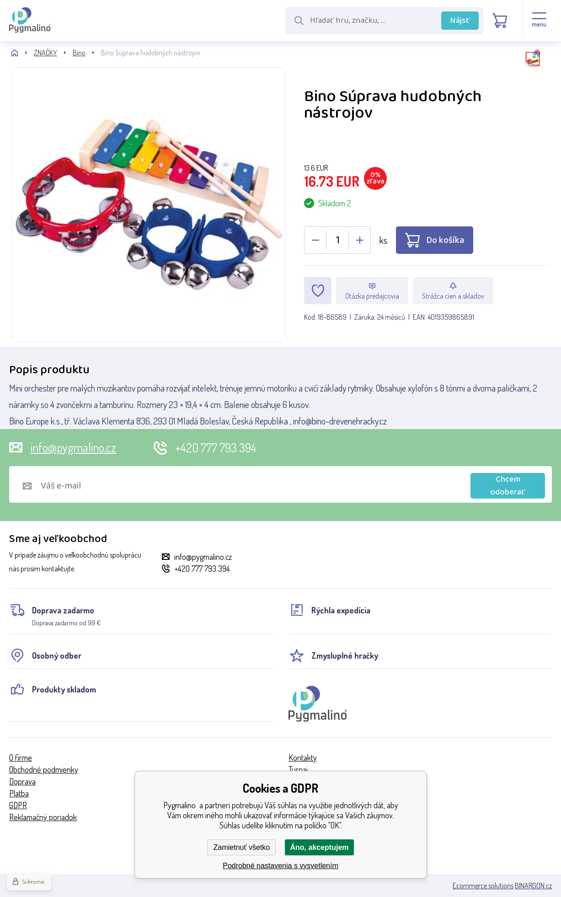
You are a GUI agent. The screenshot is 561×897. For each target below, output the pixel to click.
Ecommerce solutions (483, 885)
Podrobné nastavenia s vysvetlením (280, 866)
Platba (19, 793)
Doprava (22, 781)
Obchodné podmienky (43, 769)
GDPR (18, 805)
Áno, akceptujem (319, 847)
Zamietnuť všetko (242, 847)
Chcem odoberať (507, 486)
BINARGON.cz (533, 885)
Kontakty (303, 757)
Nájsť (460, 20)
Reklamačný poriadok (43, 817)
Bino (79, 52)
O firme (20, 757)
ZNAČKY (45, 52)
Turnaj (298, 769)
